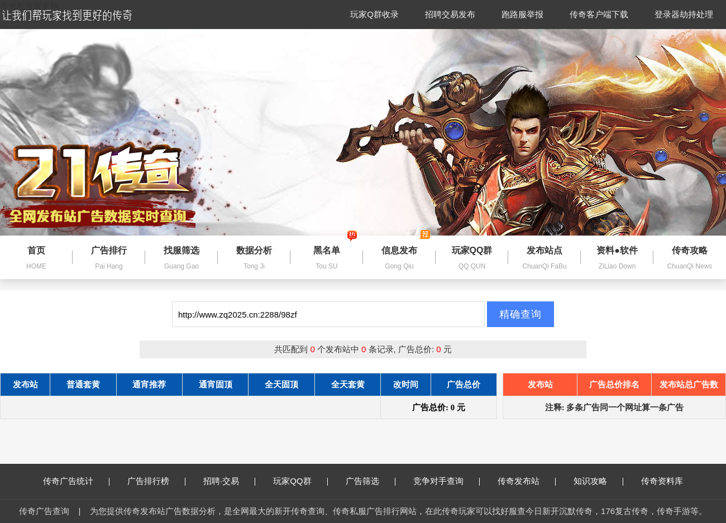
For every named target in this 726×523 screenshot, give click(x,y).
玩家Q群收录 (374, 14)
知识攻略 (598, 481)
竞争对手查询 (446, 481)
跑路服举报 (522, 14)
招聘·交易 (229, 481)
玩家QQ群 (300, 481)
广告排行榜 (156, 481)
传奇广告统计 (76, 481)
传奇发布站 (527, 481)
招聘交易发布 (450, 14)
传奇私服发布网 (29, 6)
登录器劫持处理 (684, 14)
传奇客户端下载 (599, 14)
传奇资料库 (662, 481)
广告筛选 (370, 481)
